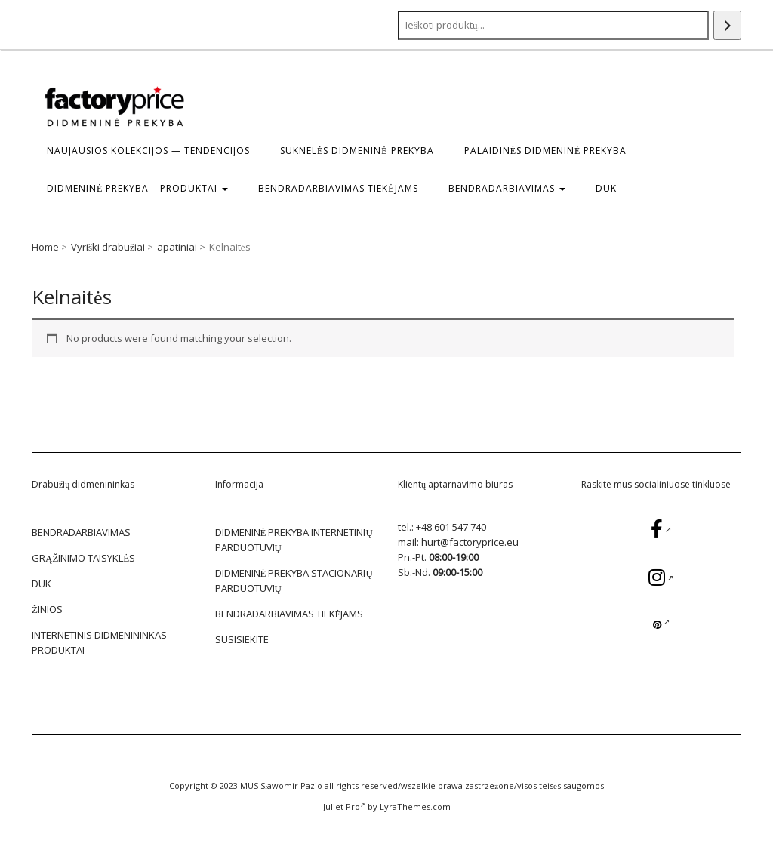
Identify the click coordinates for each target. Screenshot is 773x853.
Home (45, 247)
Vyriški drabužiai (108, 247)
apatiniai (177, 247)
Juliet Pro (344, 806)
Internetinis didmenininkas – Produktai (103, 642)
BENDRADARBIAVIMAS (506, 188)
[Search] (727, 25)
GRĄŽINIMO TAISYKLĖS (83, 558)
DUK (606, 188)
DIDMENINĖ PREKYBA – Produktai (137, 188)
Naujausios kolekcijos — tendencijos (148, 150)
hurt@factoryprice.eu (470, 542)
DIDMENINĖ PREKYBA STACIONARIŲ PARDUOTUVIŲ (294, 580)
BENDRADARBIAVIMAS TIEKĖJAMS (337, 188)
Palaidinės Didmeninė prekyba (545, 150)
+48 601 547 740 (451, 527)
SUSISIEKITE (242, 639)
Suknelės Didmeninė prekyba (357, 150)
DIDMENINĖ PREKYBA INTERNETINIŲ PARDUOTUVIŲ (294, 539)
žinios (47, 609)
